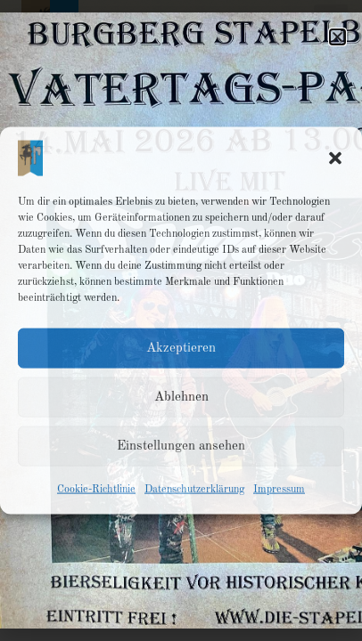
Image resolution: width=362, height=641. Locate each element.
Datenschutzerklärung (194, 489)
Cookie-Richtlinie (96, 489)
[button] (335, 158)
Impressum (279, 489)
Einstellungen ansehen (181, 445)
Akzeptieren (181, 347)
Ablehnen (181, 396)
